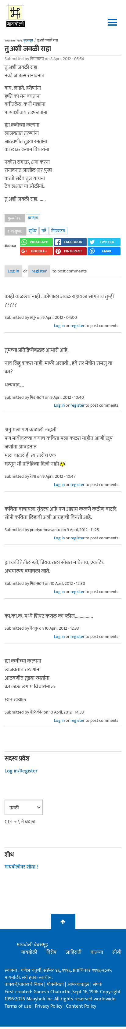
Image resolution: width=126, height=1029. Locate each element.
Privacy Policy (49, 1006)
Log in (13, 271)
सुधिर (33, 230)
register (39, 271)
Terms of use (18, 1006)
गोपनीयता (56, 984)
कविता (33, 217)
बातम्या (97, 952)
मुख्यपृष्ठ (28, 40)
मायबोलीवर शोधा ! (21, 867)
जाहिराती (73, 952)
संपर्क (97, 984)
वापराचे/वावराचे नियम (24, 984)
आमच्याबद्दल (78, 984)
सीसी (116, 952)
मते (43, 230)
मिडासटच (58, 230)
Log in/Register (21, 771)
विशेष (51, 952)
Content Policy (81, 1006)
